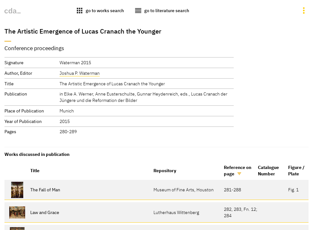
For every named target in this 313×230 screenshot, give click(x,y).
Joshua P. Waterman (80, 73)
